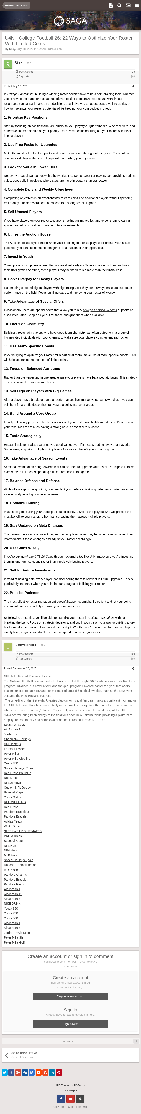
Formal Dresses (14, 749)
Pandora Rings (14, 884)
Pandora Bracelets (16, 811)
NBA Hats (10, 850)
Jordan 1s (10, 734)
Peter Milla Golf (14, 942)
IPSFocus (79, 1085)
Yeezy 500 (11, 918)
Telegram (80, 1099)
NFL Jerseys (12, 744)
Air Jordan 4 (12, 899)
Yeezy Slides (12, 797)
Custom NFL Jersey (17, 787)
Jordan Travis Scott (17, 932)
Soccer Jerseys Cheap (19, 768)
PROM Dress (13, 836)
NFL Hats (10, 845)
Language (70, 1090)
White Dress (12, 826)
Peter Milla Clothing (17, 758)
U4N (93, 556)
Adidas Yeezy (13, 821)
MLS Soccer (12, 870)
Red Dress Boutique (17, 773)
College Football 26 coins (100, 310)
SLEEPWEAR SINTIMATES (23, 831)
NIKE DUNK (12, 903)
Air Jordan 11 (13, 894)
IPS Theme (62, 1085)
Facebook (61, 1099)
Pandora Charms (15, 874)
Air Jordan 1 (12, 729)
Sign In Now (71, 1024)
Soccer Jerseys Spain (18, 860)
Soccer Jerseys (14, 724)
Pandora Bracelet (15, 816)
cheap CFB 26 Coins (39, 556)
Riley (12, 49)
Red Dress (11, 778)
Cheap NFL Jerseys (17, 739)
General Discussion (49, 49)
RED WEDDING (15, 802)
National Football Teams (20, 865)
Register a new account (70, 996)
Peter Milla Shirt (14, 937)
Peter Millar (11, 753)
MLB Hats (10, 855)
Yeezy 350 (11, 763)
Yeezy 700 (11, 913)
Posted (16, 86)
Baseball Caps (13, 792)
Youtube (70, 1099)
